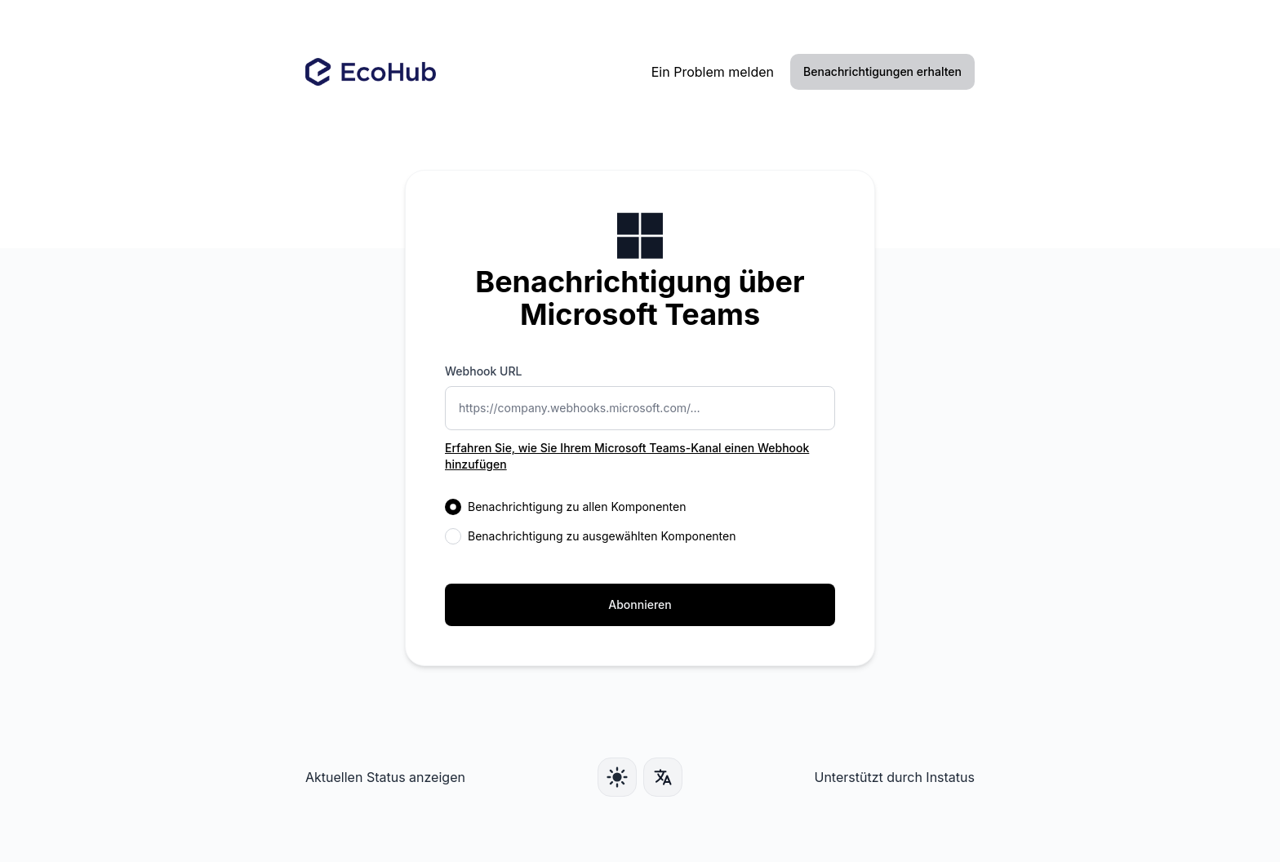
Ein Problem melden (712, 72)
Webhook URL (483, 371)
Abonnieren (639, 604)
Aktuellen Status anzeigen (385, 777)
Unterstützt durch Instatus (894, 777)
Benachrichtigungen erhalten (882, 71)
